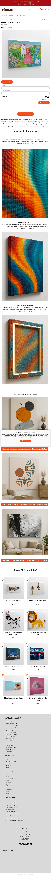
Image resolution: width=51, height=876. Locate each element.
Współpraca (9, 751)
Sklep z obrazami (11, 15)
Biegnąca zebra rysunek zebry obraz (13, 633)
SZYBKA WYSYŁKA (24, 3)
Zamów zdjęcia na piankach (12, 728)
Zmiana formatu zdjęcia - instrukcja (14, 820)
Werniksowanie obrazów (12, 803)
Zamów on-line (9, 721)
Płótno (3, 85)
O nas (7, 774)
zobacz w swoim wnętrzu (25, 114)
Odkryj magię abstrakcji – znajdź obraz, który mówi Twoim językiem (25, 504)
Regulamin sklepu (10, 759)
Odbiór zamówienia (10, 778)
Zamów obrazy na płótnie (12, 723)
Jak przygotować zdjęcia (12, 801)
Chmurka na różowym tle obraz (38, 699)
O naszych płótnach (11, 811)
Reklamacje (8, 765)
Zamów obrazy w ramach (12, 732)
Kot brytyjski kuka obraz (13, 601)
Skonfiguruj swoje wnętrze (12, 813)
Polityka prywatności (11, 761)
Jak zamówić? (9, 787)
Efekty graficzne (10, 738)
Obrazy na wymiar (10, 736)
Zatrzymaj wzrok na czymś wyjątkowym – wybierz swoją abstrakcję (25, 449)
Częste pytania (9, 782)
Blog (7, 785)
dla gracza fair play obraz (38, 666)
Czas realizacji (9, 772)
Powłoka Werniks (6, 90)
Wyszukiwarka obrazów (12, 747)
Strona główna (4, 15)
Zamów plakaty (9, 730)
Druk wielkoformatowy (11, 807)
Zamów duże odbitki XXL (12, 725)
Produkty (8, 743)
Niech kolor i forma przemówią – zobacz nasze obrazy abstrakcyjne (25, 560)
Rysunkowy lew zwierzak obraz (38, 633)
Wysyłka (8, 769)
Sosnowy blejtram (10, 816)
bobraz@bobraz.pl (25, 836)
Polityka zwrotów (10, 763)
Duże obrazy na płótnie (11, 734)
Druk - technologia (10, 805)
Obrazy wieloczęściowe (11, 741)
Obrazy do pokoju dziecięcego (21, 15)
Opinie (7, 780)
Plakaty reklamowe (10, 749)
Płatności (8, 767)
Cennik (7, 793)
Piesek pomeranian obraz (13, 698)
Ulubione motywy (10, 789)
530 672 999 (34, 9)
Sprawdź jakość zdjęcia (11, 818)
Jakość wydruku (10, 809)
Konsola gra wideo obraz (13, 666)
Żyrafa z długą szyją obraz (37, 601)
